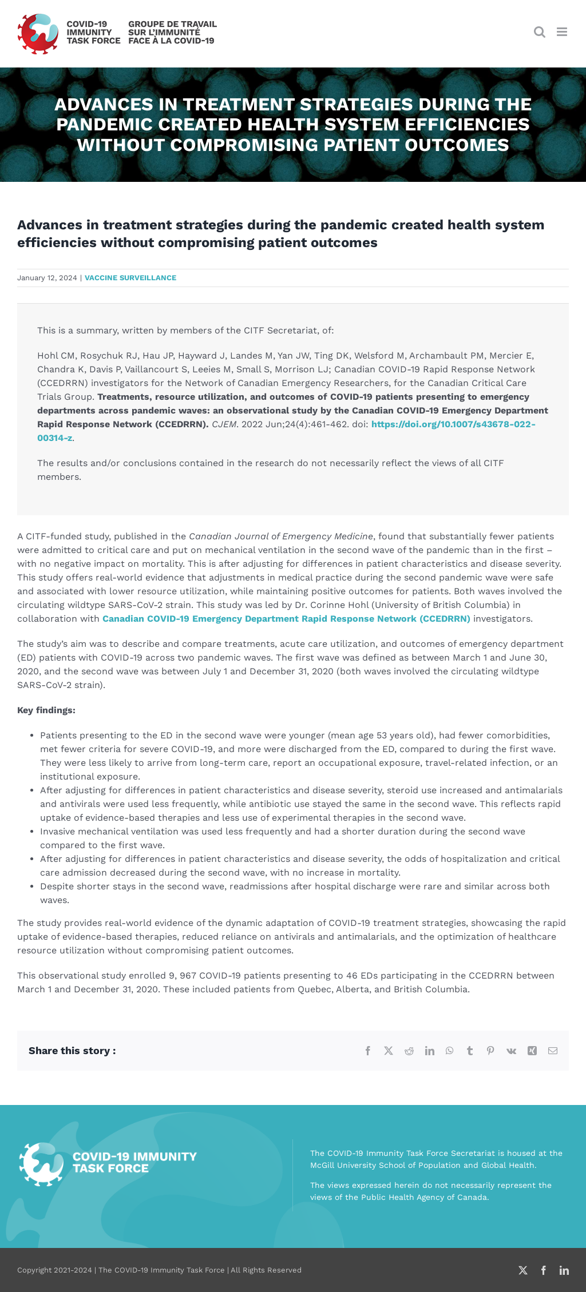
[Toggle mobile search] (539, 32)
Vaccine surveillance (130, 277)
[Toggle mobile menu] (563, 32)
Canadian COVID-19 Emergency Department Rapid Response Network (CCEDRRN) (286, 618)
